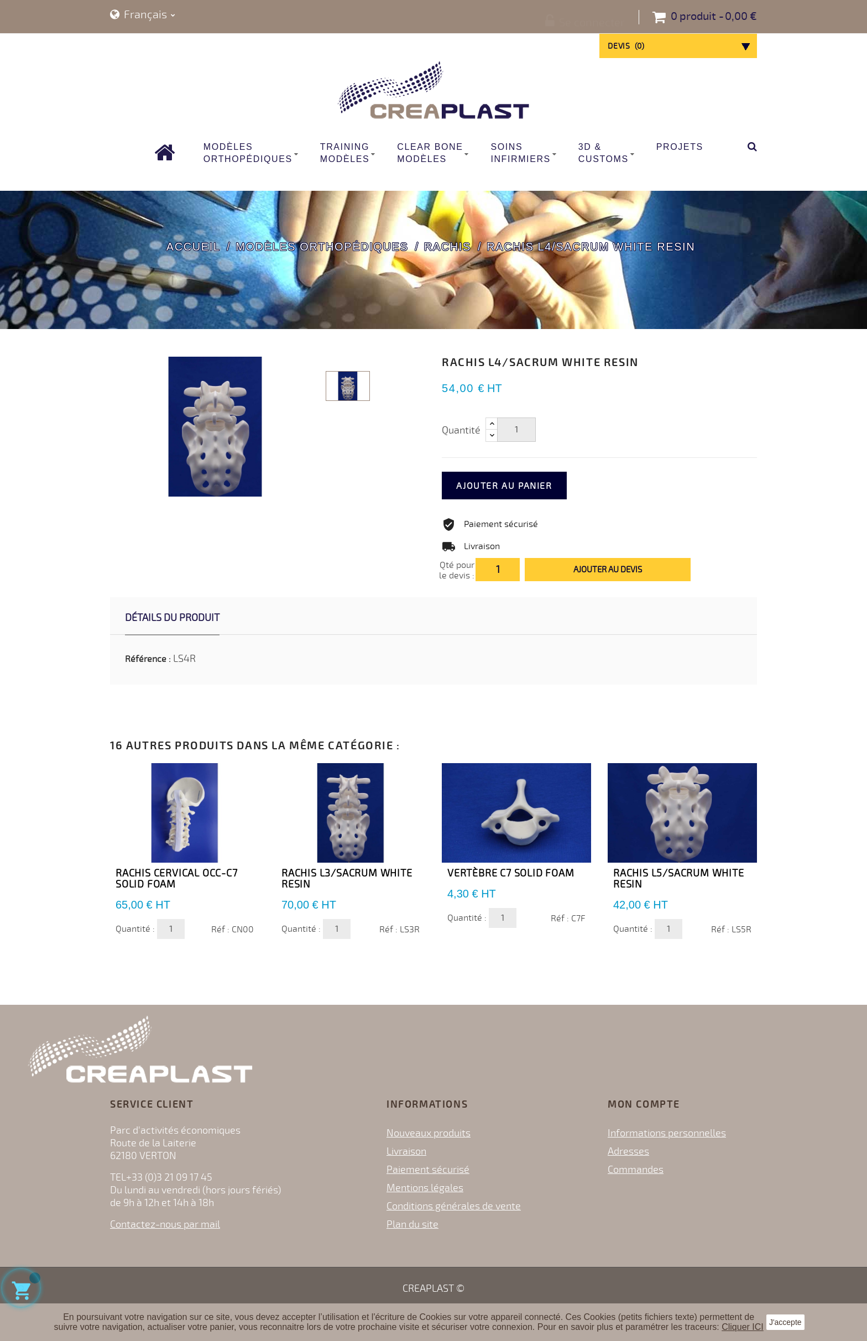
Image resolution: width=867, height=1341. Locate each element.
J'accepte (785, 1322)
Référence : (148, 659)
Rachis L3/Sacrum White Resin (346, 878)
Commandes (636, 1169)
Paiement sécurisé (428, 1169)
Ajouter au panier (520, 486)
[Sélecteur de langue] (142, 15)
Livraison (406, 1151)
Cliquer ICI (743, 1327)
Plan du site (412, 1224)
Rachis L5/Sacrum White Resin (678, 878)
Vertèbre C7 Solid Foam (510, 873)
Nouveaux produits (429, 1133)
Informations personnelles (667, 1133)
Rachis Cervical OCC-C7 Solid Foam (177, 878)
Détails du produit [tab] (172, 618)
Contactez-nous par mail (165, 1224)
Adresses (628, 1151)
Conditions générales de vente (454, 1206)
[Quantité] (516, 430)
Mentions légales (425, 1188)
